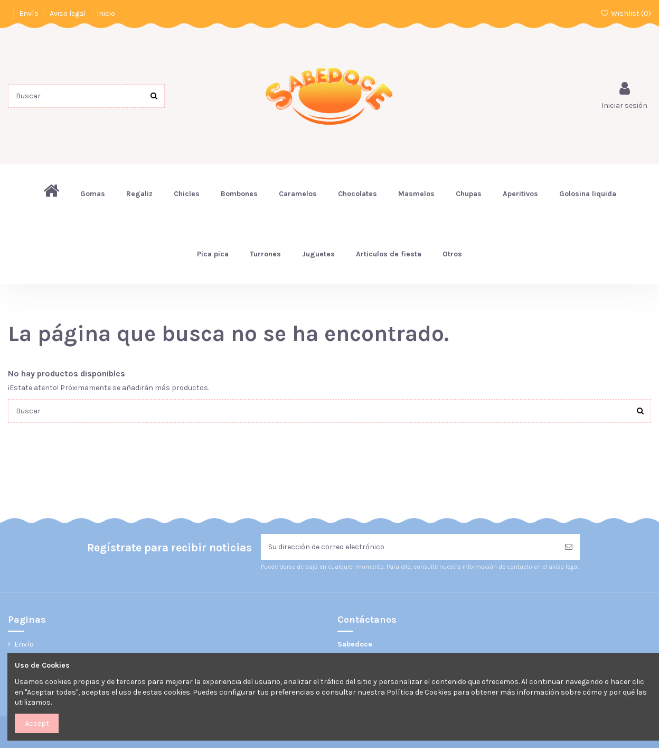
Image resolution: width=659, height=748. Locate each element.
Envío (29, 13)
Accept (37, 723)
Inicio (106, 13)
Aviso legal (68, 13)
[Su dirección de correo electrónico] (409, 547)
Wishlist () (625, 13)
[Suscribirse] (569, 547)
